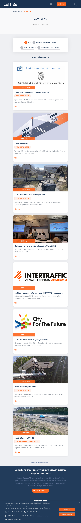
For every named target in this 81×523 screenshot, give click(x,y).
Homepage (16, 11)
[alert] (40, 512)
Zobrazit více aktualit (39, 462)
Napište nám (61, 4)
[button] (28, 519)
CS (51, 4)
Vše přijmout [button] (67, 509)
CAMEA (10, 4)
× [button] (79, 503)
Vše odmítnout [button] (67, 514)
